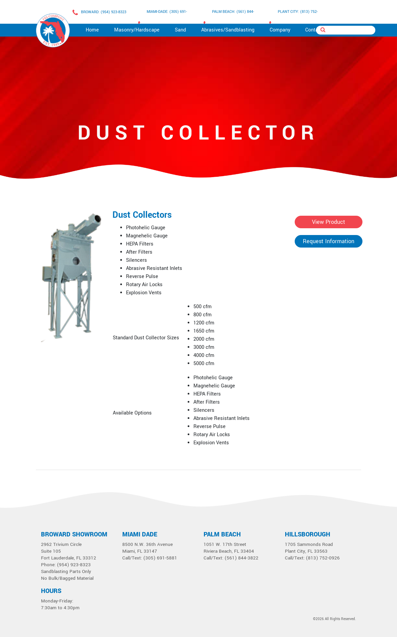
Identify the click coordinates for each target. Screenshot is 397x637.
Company (280, 30)
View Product (328, 222)
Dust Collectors (142, 215)
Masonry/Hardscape (137, 30)
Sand (180, 30)
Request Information (328, 241)
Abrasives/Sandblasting (227, 30)
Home (92, 30)
